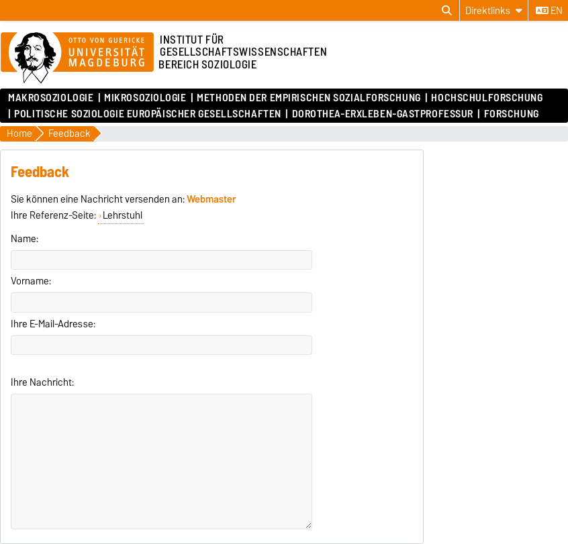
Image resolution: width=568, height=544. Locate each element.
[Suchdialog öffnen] (446, 11)
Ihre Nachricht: (42, 382)
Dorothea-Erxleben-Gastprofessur (382, 114)
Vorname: (31, 281)
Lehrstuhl (122, 215)
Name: (24, 239)
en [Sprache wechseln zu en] (549, 11)
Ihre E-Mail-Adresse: (53, 324)
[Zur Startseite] (77, 58)
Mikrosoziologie (145, 98)
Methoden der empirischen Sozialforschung (308, 98)
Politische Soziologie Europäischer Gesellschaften (147, 114)
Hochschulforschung (486, 98)
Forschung (511, 114)
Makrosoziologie (50, 98)
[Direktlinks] (494, 10)
